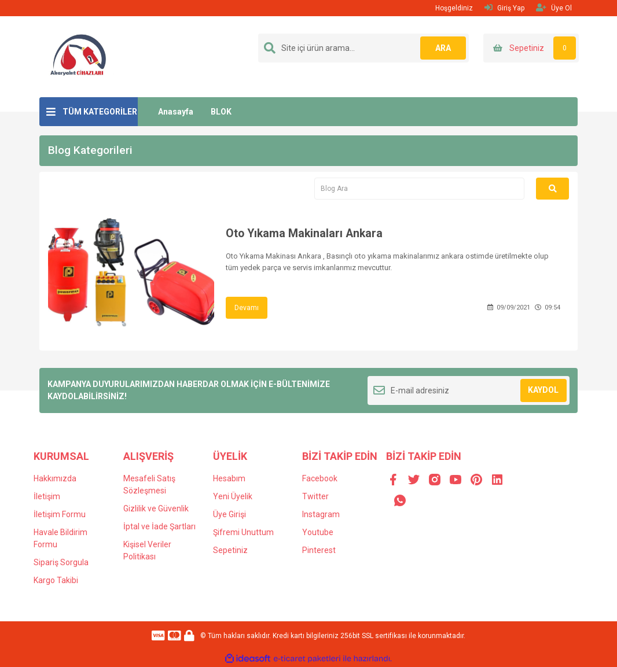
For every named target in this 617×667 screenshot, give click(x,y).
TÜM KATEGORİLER (100, 111)
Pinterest (319, 550)
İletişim (47, 496)
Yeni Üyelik (232, 496)
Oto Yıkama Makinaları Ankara (306, 234)
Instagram (321, 514)
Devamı (246, 308)
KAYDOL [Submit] (543, 390)
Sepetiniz (230, 550)
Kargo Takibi (56, 580)
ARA (443, 48)
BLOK (221, 111)
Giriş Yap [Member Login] (504, 7)
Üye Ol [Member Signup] (554, 7)
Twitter (315, 496)
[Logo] (79, 56)
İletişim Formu (60, 514)
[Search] (363, 48)
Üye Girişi (229, 514)
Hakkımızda (55, 478)
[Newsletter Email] (469, 390)
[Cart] (531, 48)
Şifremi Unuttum (243, 532)
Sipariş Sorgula (61, 562)
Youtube (317, 532)
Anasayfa (175, 111)
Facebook (319, 478)
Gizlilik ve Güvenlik (156, 508)
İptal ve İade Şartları (159, 526)
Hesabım (229, 478)
